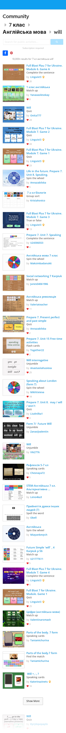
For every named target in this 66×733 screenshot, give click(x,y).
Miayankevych (38, 534)
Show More (33, 701)
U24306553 (36, 242)
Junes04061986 (39, 284)
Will (28, 107)
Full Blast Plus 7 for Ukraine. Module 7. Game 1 (44, 151)
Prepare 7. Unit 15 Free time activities (44, 340)
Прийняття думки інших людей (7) (43, 508)
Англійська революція (41, 296)
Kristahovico (37, 200)
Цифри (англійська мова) (43, 612)
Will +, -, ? (32, 673)
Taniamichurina (39, 640)
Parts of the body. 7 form (42, 632)
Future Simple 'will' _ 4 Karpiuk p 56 (40, 549)
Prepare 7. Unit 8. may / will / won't (44, 403)
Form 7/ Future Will (39, 423)
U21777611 (36, 558)
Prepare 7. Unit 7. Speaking (43, 235)
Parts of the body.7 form (41, 653)
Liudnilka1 (36, 413)
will (58, 32)
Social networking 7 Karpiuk (44, 276)
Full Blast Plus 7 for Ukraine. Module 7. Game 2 (44, 129)
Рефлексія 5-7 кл (37, 465)
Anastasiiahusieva (41, 368)
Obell (33, 517)
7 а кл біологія (36, 192)
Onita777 (35, 115)
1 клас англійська (38, 87)
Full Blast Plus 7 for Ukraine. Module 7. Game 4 (44, 570)
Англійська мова (24, 32)
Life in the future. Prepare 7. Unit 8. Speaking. (44, 172)
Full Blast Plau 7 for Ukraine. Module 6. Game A (44, 67)
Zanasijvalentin (39, 431)
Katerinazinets (39, 681)
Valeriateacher (39, 304)
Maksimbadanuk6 (41, 263)
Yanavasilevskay (39, 95)
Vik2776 (35, 452)
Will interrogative (37, 360)
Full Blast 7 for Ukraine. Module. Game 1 (41, 592)
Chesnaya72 (37, 473)
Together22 (37, 350)
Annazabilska (38, 182)
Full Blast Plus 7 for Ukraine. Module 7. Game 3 (44, 215)
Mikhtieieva (37, 392)
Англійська (33, 527)
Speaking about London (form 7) (41, 382)
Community (16, 16)
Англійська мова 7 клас (42, 255)
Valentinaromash (40, 619)
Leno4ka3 (36, 497)
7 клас (17, 24)
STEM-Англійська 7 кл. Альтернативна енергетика (41, 487)
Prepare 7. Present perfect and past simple (43, 318)
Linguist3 (35, 77)
